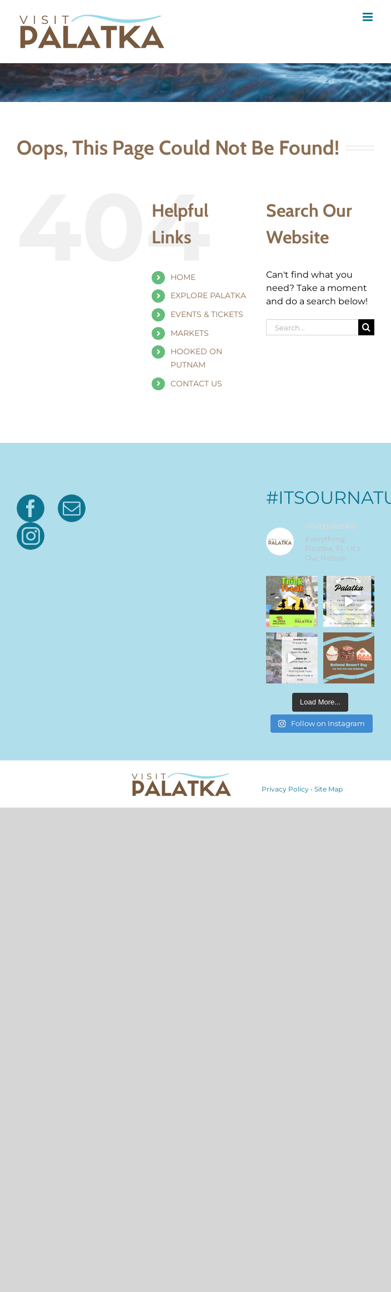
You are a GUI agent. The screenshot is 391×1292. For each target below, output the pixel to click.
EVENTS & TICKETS (207, 314)
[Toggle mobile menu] (368, 17)
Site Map (328, 1038)
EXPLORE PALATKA (208, 295)
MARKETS (190, 333)
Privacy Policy (285, 1038)
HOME (183, 277)
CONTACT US (196, 384)
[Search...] (312, 327)
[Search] (366, 327)
